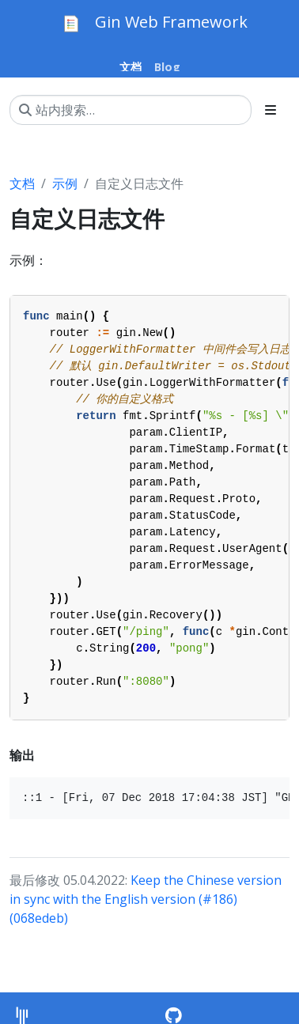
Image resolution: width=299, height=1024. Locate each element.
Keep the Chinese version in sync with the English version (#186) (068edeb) (145, 899)
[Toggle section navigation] (270, 110)
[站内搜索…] (130, 110)
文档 (22, 183)
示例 (65, 183)
